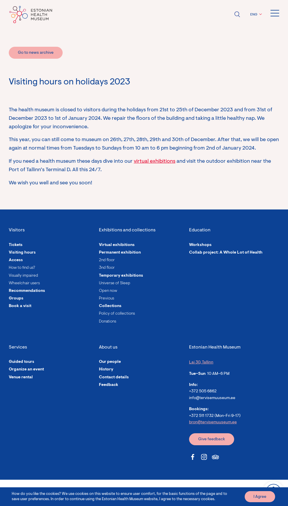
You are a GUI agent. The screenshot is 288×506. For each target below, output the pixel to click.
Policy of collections (117, 314)
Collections (110, 306)
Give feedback (211, 439)
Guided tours (21, 362)
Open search (237, 14)
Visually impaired (23, 276)
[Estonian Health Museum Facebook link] (192, 457)
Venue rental (21, 377)
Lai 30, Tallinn (201, 363)
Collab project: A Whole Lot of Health (226, 253)
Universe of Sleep (114, 283)
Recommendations (27, 291)
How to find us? (22, 268)
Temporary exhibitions (121, 276)
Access (16, 260)
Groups (16, 299)
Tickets (16, 245)
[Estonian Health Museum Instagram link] (204, 457)
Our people (110, 362)
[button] (255, 14)
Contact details (114, 377)
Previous (106, 299)
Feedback (108, 385)
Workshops (200, 245)
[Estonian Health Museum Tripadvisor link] (215, 457)
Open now (108, 291)
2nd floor (107, 260)
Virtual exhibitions (117, 245)
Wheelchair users (24, 283)
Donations (107, 322)
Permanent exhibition (120, 253)
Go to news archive (36, 53)
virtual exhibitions (154, 161)
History (106, 370)
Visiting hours (22, 253)
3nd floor (107, 268)
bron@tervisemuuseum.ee (213, 422)
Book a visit (20, 306)
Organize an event (26, 370)
